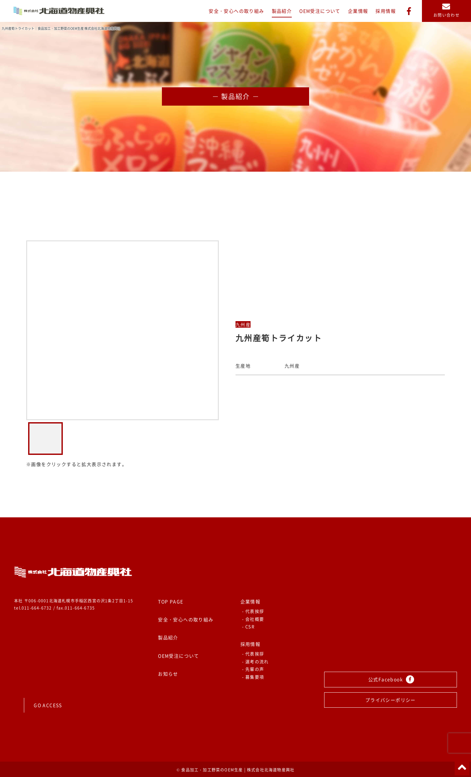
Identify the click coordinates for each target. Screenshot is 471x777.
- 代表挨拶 (253, 611)
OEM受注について (319, 11)
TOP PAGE (170, 601)
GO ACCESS (48, 705)
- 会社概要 (253, 619)
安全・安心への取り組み (236, 11)
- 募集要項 (253, 677)
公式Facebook (391, 679)
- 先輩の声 (253, 669)
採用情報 (385, 11)
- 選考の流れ (255, 661)
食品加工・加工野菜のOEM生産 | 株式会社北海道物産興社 (237, 770)
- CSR (248, 626)
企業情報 (358, 11)
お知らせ (168, 673)
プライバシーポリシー (390, 700)
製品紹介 (282, 11)
